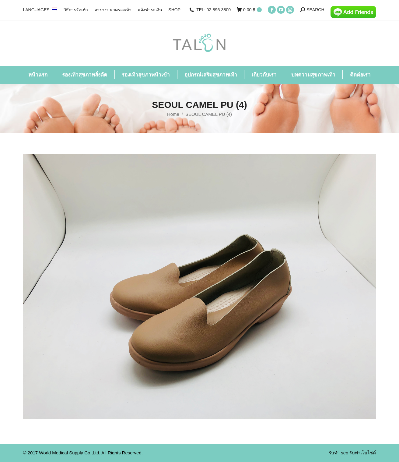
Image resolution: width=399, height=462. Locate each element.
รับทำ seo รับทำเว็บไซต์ (352, 452)
